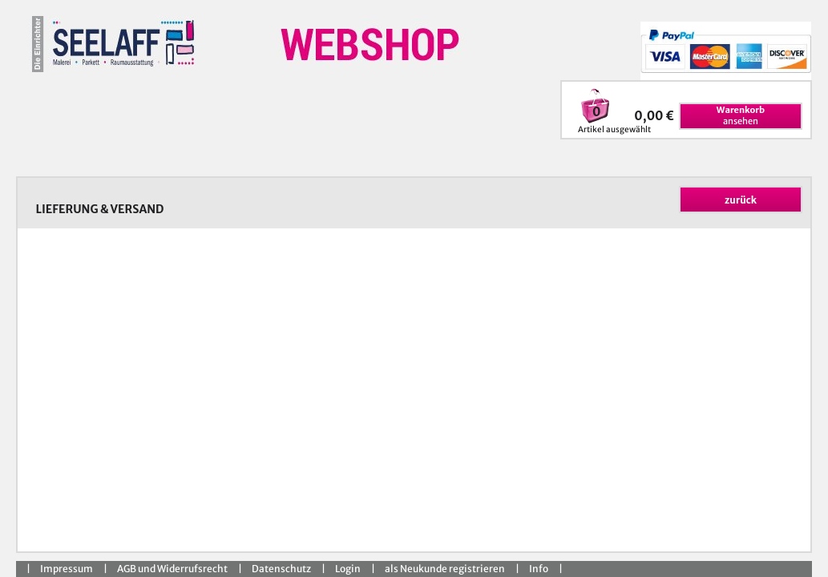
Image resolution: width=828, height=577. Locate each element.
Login (348, 569)
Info (538, 569)
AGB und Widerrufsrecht (172, 569)
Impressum (66, 569)
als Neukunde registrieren (445, 569)
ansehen (741, 115)
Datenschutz (281, 569)
